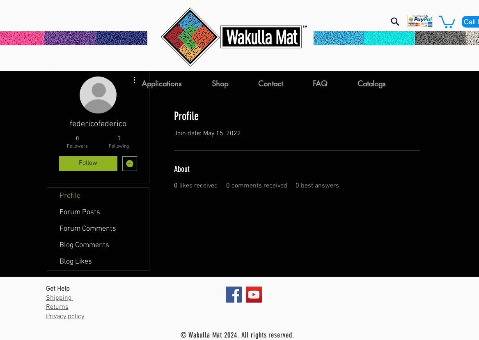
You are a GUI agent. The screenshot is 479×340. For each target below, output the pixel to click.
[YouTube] (254, 295)
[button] (447, 21)
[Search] (395, 21)
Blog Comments (84, 245)
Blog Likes (76, 261)
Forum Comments (88, 228)
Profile (70, 196)
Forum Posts (80, 212)
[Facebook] (234, 295)
